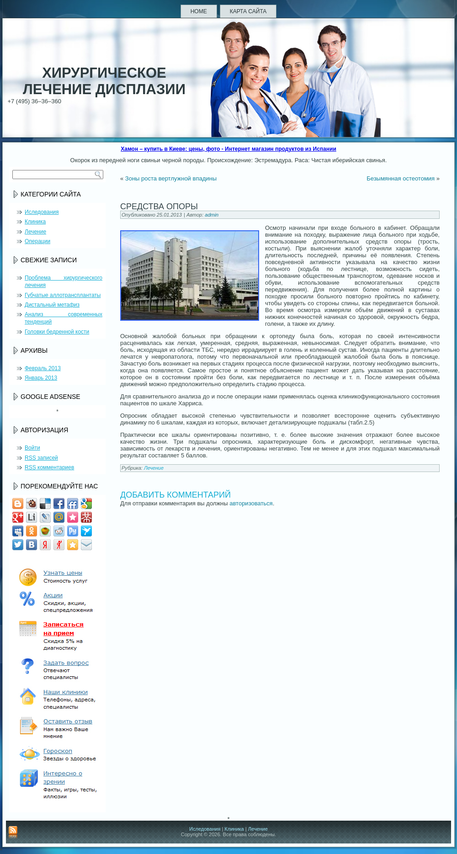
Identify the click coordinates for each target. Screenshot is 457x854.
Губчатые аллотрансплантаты (63, 295)
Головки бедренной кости (57, 332)
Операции (37, 241)
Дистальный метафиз (52, 305)
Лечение (35, 231)
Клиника (35, 221)
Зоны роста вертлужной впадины (171, 178)
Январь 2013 (41, 378)
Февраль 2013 (43, 368)
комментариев (49, 467)
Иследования (41, 212)
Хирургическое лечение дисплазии (104, 81)
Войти (32, 448)
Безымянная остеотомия (401, 178)
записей (41, 458)
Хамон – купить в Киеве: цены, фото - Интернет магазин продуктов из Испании (228, 149)
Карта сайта (248, 11)
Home (199, 11)
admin (211, 214)
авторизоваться (250, 503)
